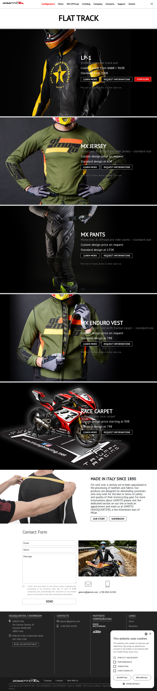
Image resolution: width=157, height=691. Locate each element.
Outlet (131, 3)
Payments (107, 685)
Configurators (48, 3)
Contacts (109, 3)
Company (97, 3)
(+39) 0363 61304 (108, 592)
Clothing (86, 3)
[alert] (132, 659)
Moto (60, 3)
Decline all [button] (142, 677)
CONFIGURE (143, 79)
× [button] (150, 634)
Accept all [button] (122, 677)
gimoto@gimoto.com (88, 592)
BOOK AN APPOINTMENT (25, 644)
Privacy (11, 688)
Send (49, 601)
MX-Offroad (73, 3)
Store (131, 621)
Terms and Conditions (92, 685)
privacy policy (58, 586)
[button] (132, 683)
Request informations (117, 79)
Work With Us (72, 680)
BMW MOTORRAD (99, 625)
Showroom (117, 518)
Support (121, 3)
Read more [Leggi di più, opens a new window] (133, 652)
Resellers (133, 626)
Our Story (99, 518)
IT (152, 3)
